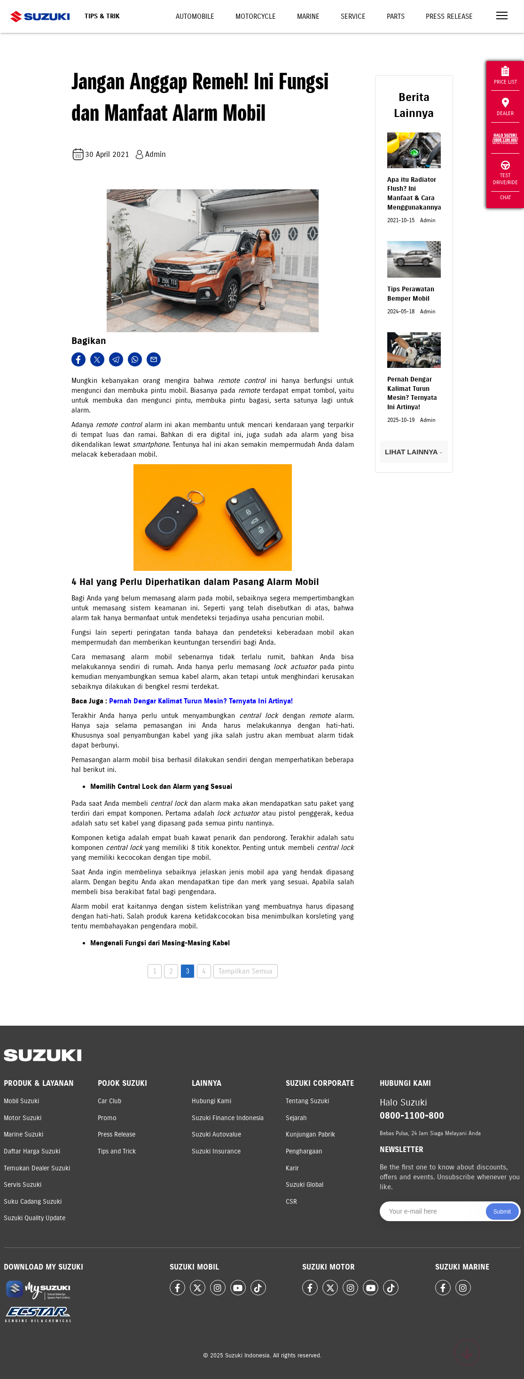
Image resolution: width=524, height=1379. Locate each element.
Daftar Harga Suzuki (32, 1151)
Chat (505, 197)
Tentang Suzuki (307, 1101)
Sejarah (296, 1118)
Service (353, 16)
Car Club (109, 1101)
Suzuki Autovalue (216, 1134)
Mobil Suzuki (21, 1101)
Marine (308, 16)
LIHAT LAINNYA (414, 452)
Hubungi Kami (211, 1101)
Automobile (195, 16)
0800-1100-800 (412, 1116)
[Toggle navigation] (502, 16)
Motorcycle (255, 16)
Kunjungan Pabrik (310, 1134)
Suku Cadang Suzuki (33, 1202)
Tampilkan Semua (246, 971)
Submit (502, 1211)
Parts (396, 16)
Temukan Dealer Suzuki (37, 1168)
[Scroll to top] (467, 1352)
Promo (107, 1118)
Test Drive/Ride (505, 173)
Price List (505, 75)
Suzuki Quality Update (34, 1218)
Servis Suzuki (22, 1185)
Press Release (449, 16)
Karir (292, 1168)
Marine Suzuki (23, 1134)
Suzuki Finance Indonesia (228, 1118)
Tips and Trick (117, 1151)
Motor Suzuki (22, 1118)
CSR (291, 1202)
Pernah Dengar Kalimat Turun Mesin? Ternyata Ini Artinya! (201, 701)
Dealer (505, 107)
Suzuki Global (304, 1185)
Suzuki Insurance (216, 1151)
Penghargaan (304, 1151)
